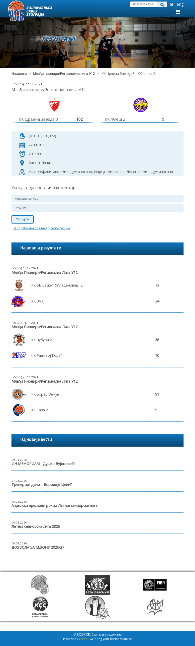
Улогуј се (22, 219)
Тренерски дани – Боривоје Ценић (41, 484)
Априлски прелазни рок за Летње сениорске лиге (54, 505)
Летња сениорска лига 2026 (35, 526)
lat (171, 4)
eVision (82, 639)
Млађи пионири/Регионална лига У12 (64, 73)
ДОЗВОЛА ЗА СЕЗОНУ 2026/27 (37, 547)
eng (180, 4)
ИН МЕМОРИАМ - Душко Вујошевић (43, 463)
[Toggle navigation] (178, 12)
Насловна (19, 73)
